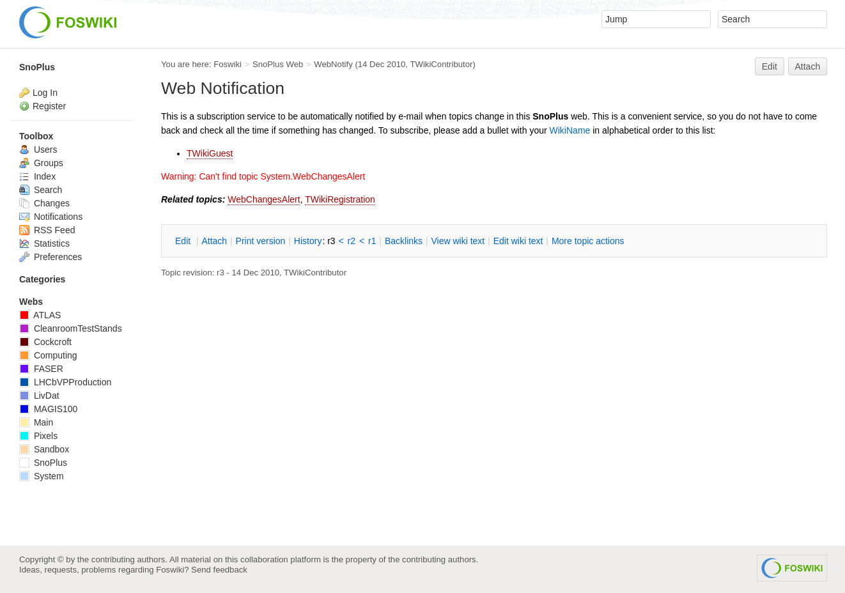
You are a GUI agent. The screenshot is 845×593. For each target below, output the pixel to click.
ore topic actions (588, 241)
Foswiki (227, 64)
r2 (351, 241)
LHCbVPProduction (65, 382)
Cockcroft (45, 342)
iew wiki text (458, 241)
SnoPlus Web (277, 64)
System (41, 476)
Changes (44, 203)
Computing (48, 355)
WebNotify (333, 64)
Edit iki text (518, 241)
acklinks (403, 241)
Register (49, 106)
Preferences (50, 257)
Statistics (44, 243)
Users (38, 149)
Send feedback (219, 569)
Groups (41, 163)
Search (40, 190)
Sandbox (44, 449)
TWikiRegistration (340, 199)
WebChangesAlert (264, 199)
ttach (214, 241)
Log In (45, 93)
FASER (41, 369)
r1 (372, 241)
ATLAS (40, 315)
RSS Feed (47, 230)
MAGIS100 (48, 409)
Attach (808, 66)
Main (36, 422)
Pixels (38, 436)
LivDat (39, 395)
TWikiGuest (210, 153)
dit (184, 241)
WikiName (570, 130)
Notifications (50, 217)
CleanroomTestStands (70, 328)
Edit (769, 66)
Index (37, 176)
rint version (261, 241)
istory (308, 241)
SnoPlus (37, 67)
